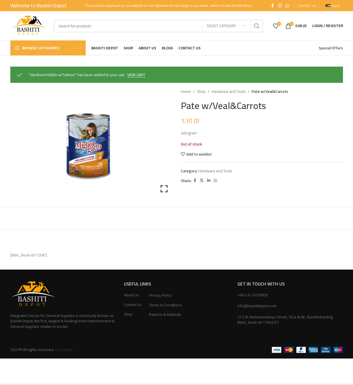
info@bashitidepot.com (257, 305)
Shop (201, 91)
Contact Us (133, 305)
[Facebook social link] (272, 5)
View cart (136, 75)
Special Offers (331, 48)
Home (186, 91)
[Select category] (226, 26)
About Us (131, 295)
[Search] (158, 26)
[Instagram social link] (280, 5)
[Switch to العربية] (333, 5)
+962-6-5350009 (252, 295)
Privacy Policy (160, 295)
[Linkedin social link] (208, 181)
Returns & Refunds (165, 315)
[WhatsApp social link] (287, 5)
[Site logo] (29, 25)
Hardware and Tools (229, 91)
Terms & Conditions (165, 305)
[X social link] (201, 181)
